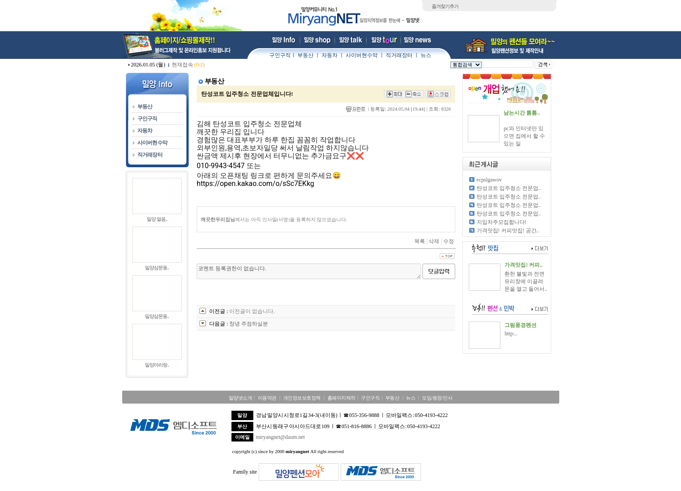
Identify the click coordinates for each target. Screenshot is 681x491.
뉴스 (426, 55)
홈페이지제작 (341, 397)
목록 (419, 241)
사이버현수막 (362, 55)
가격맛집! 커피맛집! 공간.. (508, 230)
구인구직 (280, 55)
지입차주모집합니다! (502, 222)
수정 (448, 241)
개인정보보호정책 (302, 397)
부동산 (305, 55)
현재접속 (188, 65)
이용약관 (267, 397)
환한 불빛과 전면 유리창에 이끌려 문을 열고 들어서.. (525, 281)
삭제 (434, 241)
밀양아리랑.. (157, 364)
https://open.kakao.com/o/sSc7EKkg (255, 183)
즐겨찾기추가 (445, 6)
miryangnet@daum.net (280, 437)
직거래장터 (399, 55)
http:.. (510, 333)
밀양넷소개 (240, 397)
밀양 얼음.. (157, 219)
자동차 (330, 55)
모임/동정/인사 (437, 397)
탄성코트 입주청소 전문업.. (509, 188)
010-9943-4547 (221, 165)
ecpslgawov (489, 180)
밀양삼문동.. (157, 267)
